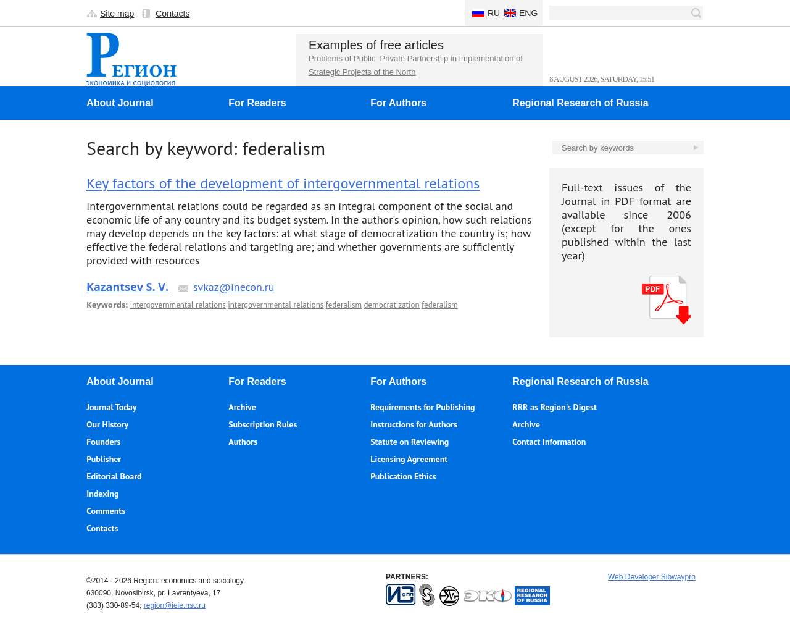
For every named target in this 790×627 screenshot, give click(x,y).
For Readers (257, 103)
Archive (242, 407)
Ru (494, 13)
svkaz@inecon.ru (234, 287)
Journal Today (111, 407)
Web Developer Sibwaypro (652, 577)
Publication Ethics (403, 476)
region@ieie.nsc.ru (175, 605)
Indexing (102, 493)
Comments (105, 510)
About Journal (119, 103)
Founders (103, 441)
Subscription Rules (262, 424)
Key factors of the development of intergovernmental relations (283, 183)
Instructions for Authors (413, 424)
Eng (528, 13)
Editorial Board (113, 476)
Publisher (103, 459)
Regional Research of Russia (580, 103)
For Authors (398, 103)
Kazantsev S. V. (127, 286)
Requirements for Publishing (422, 407)
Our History (107, 424)
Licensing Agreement (408, 459)
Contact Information (549, 441)
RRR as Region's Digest (554, 407)
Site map (117, 14)
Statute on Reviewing (409, 441)
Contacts (172, 14)
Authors (242, 441)
